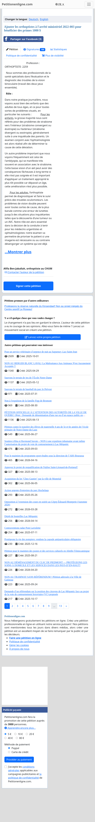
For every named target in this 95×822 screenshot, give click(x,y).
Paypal (15, 791)
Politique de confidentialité (21, 98)
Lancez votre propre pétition (42, 380)
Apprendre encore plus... (20, 770)
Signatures (34, 92)
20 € (31, 776)
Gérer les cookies (19, 688)
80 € (21, 780)
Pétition (12, 92)
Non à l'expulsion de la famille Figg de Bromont (28, 443)
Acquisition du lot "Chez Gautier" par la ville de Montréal (32, 521)
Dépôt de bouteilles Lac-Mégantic (21, 559)
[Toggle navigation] (89, 4)
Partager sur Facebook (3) (22, 82)
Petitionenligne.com (17, 4)
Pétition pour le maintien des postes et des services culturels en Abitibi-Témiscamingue (47, 593)
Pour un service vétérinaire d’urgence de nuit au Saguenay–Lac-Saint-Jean (40, 394)
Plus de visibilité (53, 98)
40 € (10, 780)
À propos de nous (19, 691)
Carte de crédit (20, 795)
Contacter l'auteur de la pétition (24, 315)
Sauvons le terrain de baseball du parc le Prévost (28, 432)
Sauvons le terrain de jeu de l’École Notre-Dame (28, 420)
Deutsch (33, 62)
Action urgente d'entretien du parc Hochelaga (26, 533)
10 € (20, 776)
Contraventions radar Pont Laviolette (22, 570)
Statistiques (58, 92)
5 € (9, 776)
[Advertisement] (47, 35)
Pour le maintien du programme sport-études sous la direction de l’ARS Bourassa (44, 498)
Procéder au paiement (19, 802)
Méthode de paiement (17, 787)
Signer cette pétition (28, 328)
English (44, 62)
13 (60, 648)
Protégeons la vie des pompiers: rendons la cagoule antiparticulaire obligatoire (42, 582)
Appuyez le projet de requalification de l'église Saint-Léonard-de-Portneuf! (41, 510)
